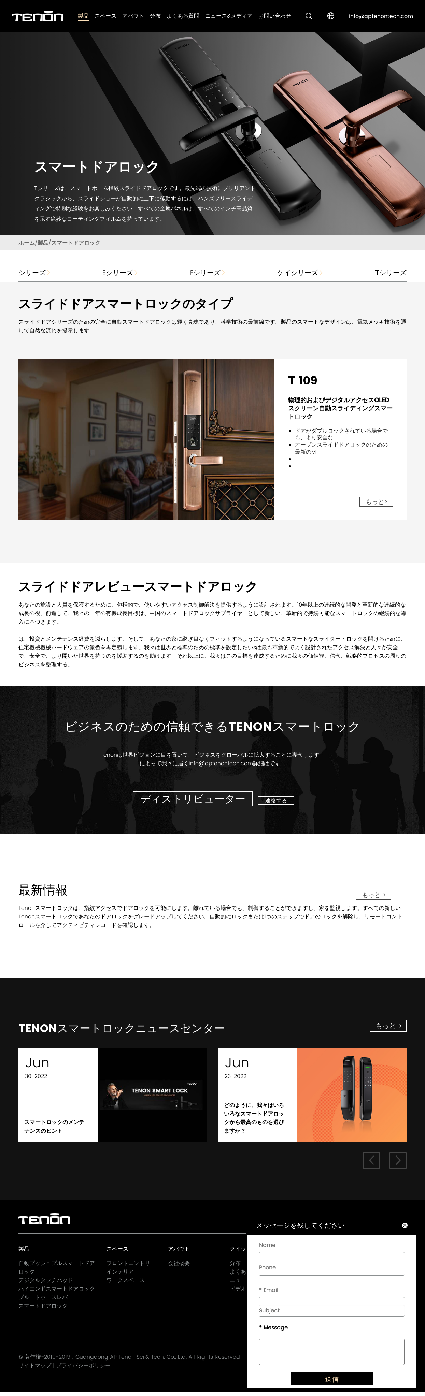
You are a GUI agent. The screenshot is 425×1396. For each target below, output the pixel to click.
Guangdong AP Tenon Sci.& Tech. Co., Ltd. (131, 1361)
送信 (327, 1386)
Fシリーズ (208, 272)
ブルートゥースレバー (45, 1300)
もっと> (377, 501)
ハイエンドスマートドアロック (56, 1292)
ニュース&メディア (229, 16)
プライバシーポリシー (83, 1369)
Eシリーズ (120, 272)
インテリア (120, 1275)
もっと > (374, 894)
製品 (83, 16)
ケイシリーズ (300, 272)
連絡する (279, 800)
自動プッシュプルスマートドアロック (56, 1270)
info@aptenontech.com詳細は (229, 763)
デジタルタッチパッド (45, 1283)
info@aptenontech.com (381, 16)
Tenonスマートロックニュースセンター (140, 1030)
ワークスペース (126, 1283)
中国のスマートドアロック (182, 613)
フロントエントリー (131, 1266)
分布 (155, 16)
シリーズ (34, 272)
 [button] (371, 1163)
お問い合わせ (274, 16)
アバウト (133, 16)
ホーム (26, 243)
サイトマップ (34, 1369)
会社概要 (179, 1266)
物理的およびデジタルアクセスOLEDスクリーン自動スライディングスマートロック (340, 408)
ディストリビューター (192, 799)
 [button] (398, 1163)
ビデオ (238, 1292)
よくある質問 (183, 16)
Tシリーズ (391, 272)
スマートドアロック (75, 243)
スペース (105, 16)
